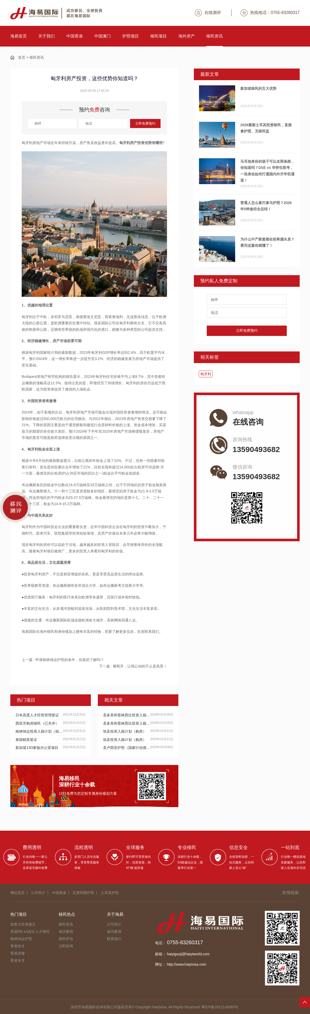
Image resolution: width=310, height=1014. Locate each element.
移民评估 (66, 939)
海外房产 (186, 36)
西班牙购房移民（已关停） (37, 723)
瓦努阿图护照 (83, 893)
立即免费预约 (145, 123)
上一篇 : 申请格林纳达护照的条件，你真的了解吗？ (63, 660)
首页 (21, 57)
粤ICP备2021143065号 (219, 1007)
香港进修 (17, 953)
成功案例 (66, 931)
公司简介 (38, 893)
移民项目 (158, 36)
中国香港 (74, 36)
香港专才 (17, 960)
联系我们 (114, 939)
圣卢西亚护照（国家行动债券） (126, 748)
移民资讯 (214, 36)
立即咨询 (66, 946)
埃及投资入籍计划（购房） (124, 731)
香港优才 (17, 946)
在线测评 (208, 12)
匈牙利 (205, 374)
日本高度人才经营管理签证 (37, 715)
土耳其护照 (110, 893)
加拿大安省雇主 (23, 924)
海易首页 (18, 36)
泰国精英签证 (26, 740)
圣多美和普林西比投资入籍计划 (126, 715)
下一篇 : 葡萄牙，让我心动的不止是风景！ (133, 666)
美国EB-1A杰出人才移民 (30, 931)
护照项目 (130, 36)
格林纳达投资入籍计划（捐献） (39, 731)
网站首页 (17, 893)
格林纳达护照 (21, 939)
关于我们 (46, 36)
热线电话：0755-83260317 (270, 12)
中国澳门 (102, 36)
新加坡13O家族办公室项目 (36, 748)
